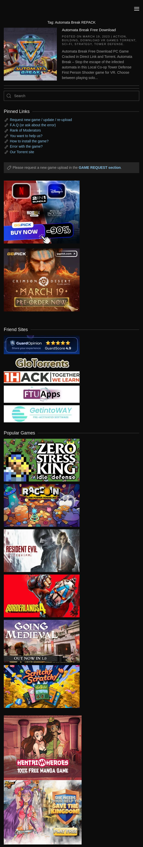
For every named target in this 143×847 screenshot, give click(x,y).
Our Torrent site (22, 152)
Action (119, 36)
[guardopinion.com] (42, 344)
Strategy (83, 44)
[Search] (71, 96)
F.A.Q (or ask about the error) (33, 125)
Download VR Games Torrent (107, 40)
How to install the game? (29, 141)
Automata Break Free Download (89, 30)
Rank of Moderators (25, 130)
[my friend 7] (42, 414)
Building (70, 40)
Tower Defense (108, 44)
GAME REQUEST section (100, 168)
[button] (136, 9)
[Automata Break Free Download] (30, 54)
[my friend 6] (42, 394)
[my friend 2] (42, 362)
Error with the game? (26, 146)
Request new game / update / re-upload (41, 120)
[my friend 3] (42, 377)
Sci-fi (67, 44)
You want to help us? (26, 136)
